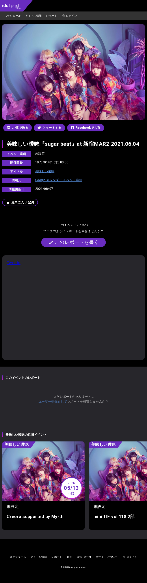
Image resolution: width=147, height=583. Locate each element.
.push (11, 6)
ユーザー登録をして (53, 401)
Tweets (13, 262)
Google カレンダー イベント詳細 (58, 180)
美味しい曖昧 (44, 171)
